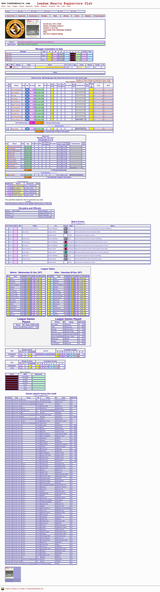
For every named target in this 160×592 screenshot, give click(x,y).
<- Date (20, 11)
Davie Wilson (11, 175)
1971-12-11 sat (108, 92)
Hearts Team (11, 16)
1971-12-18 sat (108, 89)
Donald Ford (15, 113)
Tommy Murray (15, 119)
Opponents (21, 16)
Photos (21, 6)
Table (55, 16)
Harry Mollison (12, 148)
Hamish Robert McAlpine (14, 146)
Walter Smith (11, 153)
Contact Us (15, 589)
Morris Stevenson (12, 167)
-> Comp (47, 11)
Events (77, 16)
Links (68, 6)
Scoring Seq (33, 16)
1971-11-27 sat (98, 89)
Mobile (36, 6)
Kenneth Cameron (12, 163)
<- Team (8, 11)
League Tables (48, 269)
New (63, 6)
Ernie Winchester (16, 116)
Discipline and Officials (30, 208)
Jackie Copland (12, 161)
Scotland (52, 6)
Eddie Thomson (16, 104)
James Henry (11, 157)
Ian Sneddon (15, 92)
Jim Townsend (15, 107)
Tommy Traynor (12, 159)
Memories (29, 6)
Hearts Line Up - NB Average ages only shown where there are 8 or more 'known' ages (59, 78)
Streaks (66, 16)
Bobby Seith (9, 53)
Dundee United (26, 67)
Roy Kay (13, 95)
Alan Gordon (11, 165)
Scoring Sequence (22, 181)
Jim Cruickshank (16, 89)
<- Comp (34, 11)
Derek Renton (15, 110)
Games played (99, 16)
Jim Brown (14, 98)
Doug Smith (11, 155)
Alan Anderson (15, 101)
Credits (22, 589)
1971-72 (16, 67)
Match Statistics (25, 372)
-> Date (60, 11)
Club (8, 6)
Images (14, 6)
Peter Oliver (14, 129)
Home (3, 6)
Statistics (44, 6)
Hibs (58, 6)
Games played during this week (41, 393)
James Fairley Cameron (14, 150)
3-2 (66, 67)
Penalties (44, 16)
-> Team (74, 11)
